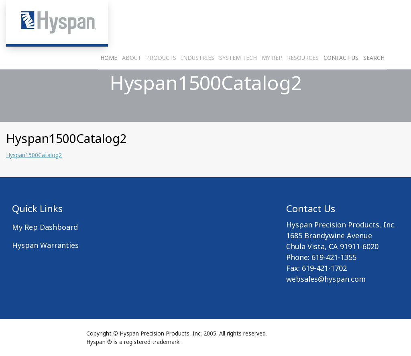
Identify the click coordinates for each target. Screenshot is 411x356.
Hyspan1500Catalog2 (34, 155)
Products (161, 78)
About (131, 78)
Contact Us (341, 78)
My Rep (272, 78)
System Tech (238, 78)
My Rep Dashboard (45, 227)
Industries (197, 78)
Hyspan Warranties (45, 245)
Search (374, 78)
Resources (303, 78)
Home (108, 78)
